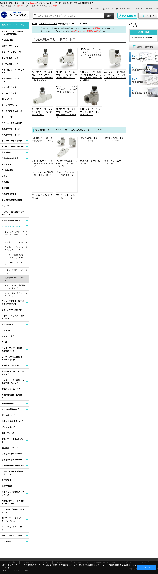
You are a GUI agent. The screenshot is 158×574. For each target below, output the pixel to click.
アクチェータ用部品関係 (12, 123)
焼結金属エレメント (10, 448)
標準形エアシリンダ (10, 46)
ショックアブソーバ (10, 105)
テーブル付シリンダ (10, 64)
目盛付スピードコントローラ (16, 242)
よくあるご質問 (124, 8)
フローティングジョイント (13, 52)
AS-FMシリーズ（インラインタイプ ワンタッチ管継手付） (42, 112)
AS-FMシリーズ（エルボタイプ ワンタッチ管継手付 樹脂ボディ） (66, 75)
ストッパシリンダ (9, 93)
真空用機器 (6, 152)
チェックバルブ (8, 324)
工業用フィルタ (8, 433)
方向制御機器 (7, 40)
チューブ (5, 206)
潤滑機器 (5, 182)
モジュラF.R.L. (8, 164)
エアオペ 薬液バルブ (10, 409)
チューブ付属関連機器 (11, 220)
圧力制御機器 (7, 170)
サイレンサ (6, 330)
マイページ (97, 8)
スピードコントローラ (48, 24)
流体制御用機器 (8, 403)
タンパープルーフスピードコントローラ (16, 294)
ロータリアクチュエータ (12, 111)
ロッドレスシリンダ (10, 58)
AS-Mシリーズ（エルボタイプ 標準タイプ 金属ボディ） (90, 112)
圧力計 (4, 342)
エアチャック (7, 117)
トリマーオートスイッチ (12, 141)
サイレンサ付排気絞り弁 (12, 310)
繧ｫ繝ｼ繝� (143, 32)
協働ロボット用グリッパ (12, 535)
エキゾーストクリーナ (11, 336)
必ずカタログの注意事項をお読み (86, 31)
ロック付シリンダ (9, 87)
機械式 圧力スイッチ (10, 365)
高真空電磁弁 (7, 486)
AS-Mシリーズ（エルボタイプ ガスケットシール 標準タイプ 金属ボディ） (66, 89)
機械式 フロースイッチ (11, 389)
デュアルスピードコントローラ (16, 263)
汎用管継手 (6, 188)
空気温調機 (6, 480)
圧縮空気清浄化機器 (10, 158)
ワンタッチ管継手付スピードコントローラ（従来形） (66, 163)
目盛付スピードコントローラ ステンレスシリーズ (42, 163)
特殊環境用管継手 (9, 194)
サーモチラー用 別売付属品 (13, 465)
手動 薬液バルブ (8, 415)
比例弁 (4, 176)
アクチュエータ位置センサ (13, 146)
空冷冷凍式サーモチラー (12, 454)
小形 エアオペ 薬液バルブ (12, 421)
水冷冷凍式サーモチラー (12, 460)
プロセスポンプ (8, 427)
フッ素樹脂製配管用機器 (12, 200)
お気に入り (110, 8)
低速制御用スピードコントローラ (73, 24)
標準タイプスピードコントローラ (16, 271)
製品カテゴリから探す (13, 25)
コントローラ (7, 541)
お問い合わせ (153, 8)
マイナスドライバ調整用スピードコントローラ (42, 198)
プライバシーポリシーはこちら (15, 570)
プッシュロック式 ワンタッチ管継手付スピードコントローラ (16, 234)
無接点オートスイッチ (11, 129)
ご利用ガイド (139, 8)
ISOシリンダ (7, 99)
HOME (34, 24)
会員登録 (96, 28)
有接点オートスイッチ (11, 135)
